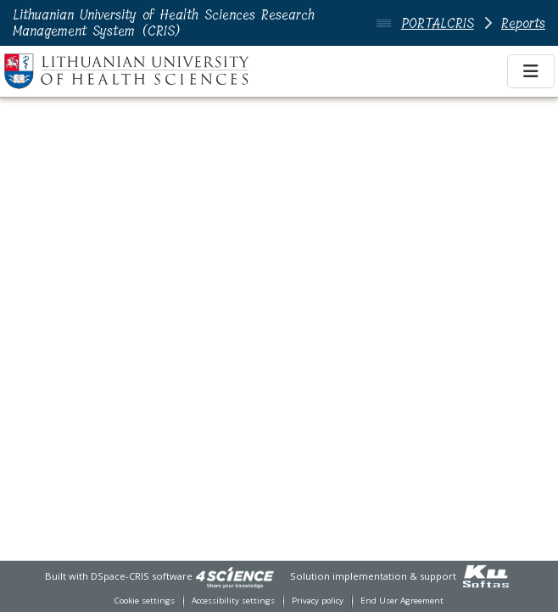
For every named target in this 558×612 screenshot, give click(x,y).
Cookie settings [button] (144, 600)
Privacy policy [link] (317, 600)
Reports (523, 23)
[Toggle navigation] (531, 71)
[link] (235, 576)
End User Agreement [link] (402, 600)
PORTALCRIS (437, 23)
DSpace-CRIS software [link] (142, 576)
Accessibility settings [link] (233, 600)
